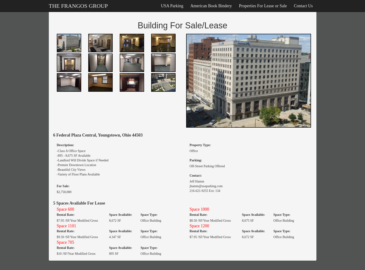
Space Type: (149, 215)
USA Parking (172, 6)
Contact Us (303, 6)
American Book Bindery (211, 6)
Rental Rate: (66, 215)
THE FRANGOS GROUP (78, 6)
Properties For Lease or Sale (263, 6)
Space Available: (120, 215)
